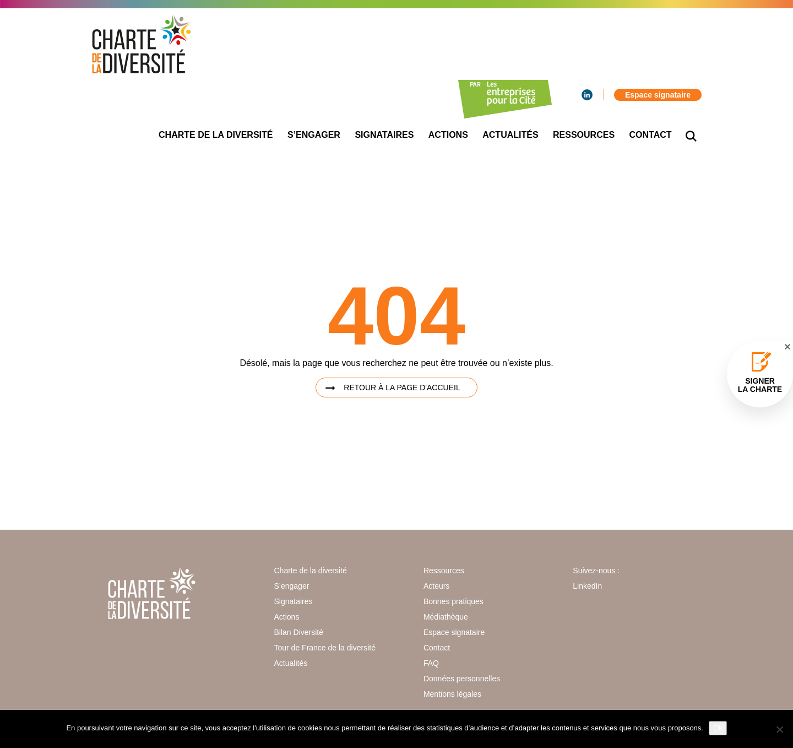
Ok (718, 728)
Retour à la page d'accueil (402, 387)
